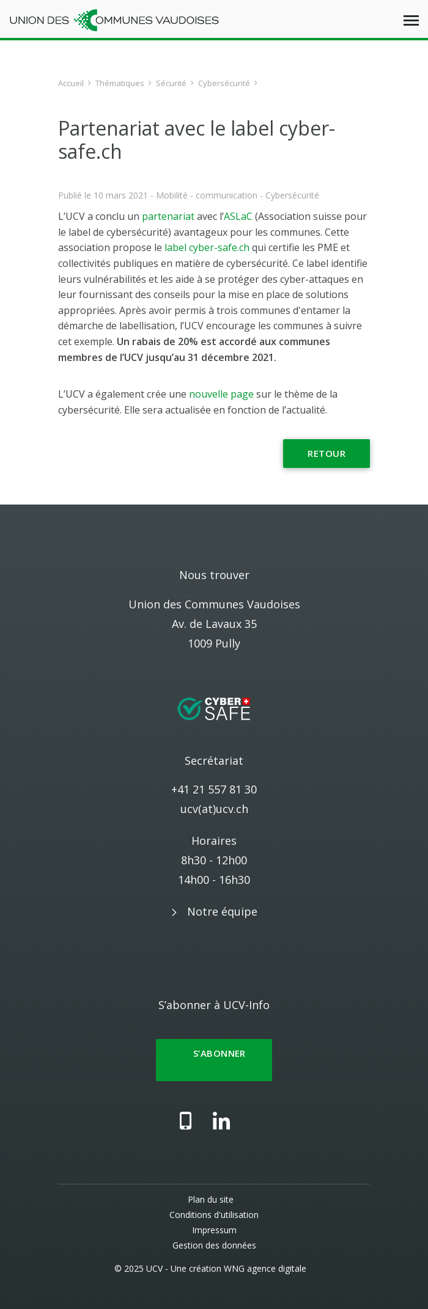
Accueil (71, 83)
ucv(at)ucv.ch (214, 808)
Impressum (214, 1230)
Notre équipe (222, 911)
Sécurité (171, 83)
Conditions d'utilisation (214, 1214)
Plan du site (211, 1199)
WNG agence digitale (265, 1268)
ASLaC (238, 216)
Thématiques (119, 83)
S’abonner (214, 1060)
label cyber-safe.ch (206, 247)
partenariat (169, 216)
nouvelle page (221, 394)
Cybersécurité (224, 83)
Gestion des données (214, 1245)
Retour (326, 453)
